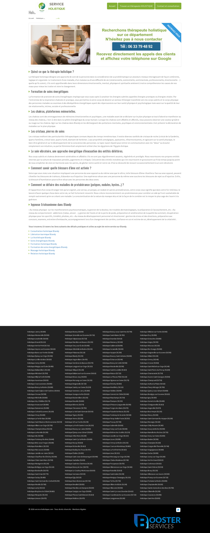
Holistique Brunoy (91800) (74, 332)
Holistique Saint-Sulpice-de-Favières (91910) (43, 391)
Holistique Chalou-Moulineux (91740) (116, 460)
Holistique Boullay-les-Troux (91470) (78, 450)
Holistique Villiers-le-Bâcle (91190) (115, 484)
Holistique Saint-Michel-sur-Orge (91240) (154, 366)
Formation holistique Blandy (44, 244)
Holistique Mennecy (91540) (113, 342)
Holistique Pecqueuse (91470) (113, 463)
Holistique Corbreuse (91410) (150, 463)
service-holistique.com (44, 509)
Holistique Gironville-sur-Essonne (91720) (80, 335)
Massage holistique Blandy (43, 250)
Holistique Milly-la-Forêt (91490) (38, 377)
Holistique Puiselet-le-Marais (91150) (116, 411)
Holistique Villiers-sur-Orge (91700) (39, 425)
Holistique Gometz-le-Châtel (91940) (116, 394)
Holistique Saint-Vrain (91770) (37, 474)
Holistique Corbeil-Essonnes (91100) (40, 411)
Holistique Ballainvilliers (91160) (38, 370)
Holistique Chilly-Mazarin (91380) (151, 425)
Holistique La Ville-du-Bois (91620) (39, 359)
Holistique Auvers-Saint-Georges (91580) (155, 377)
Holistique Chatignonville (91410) (152, 404)
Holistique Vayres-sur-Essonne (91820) (41, 349)
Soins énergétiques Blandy (43, 240)
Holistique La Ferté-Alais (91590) (39, 418)
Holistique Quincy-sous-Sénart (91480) (154, 391)
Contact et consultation (168, 6)
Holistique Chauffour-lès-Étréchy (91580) (42, 456)
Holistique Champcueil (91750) (151, 380)
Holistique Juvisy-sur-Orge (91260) (152, 456)
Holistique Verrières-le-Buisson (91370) (79, 363)
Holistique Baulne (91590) (149, 439)
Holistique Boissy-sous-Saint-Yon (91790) (117, 332)
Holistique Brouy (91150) (149, 470)
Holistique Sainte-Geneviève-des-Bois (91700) (157, 488)
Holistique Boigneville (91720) (75, 384)
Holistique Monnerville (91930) (38, 335)
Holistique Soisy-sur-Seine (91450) (152, 436)
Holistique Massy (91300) (149, 415)
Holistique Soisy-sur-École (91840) (115, 429)
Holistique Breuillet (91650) (74, 484)
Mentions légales (79, 509)
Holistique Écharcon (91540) (113, 359)
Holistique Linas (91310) (111, 453)
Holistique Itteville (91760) (36, 484)
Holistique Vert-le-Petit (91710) (38, 345)
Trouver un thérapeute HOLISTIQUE (136, 6)
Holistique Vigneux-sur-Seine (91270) (116, 380)
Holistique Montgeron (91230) (38, 463)
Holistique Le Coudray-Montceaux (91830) (80, 470)
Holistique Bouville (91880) (74, 401)
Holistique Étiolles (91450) (74, 453)
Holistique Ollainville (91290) (150, 491)
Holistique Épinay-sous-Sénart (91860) (79, 432)
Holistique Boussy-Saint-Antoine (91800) (117, 356)
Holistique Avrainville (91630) (113, 349)
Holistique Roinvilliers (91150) (38, 446)
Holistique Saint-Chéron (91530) (151, 467)
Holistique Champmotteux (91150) (39, 429)
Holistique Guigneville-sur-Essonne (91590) (155, 352)
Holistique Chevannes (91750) (76, 408)
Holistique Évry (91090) (148, 335)
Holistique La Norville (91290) (37, 432)
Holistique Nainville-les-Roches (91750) (154, 432)
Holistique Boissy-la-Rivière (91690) (40, 387)
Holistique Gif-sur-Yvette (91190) (77, 422)
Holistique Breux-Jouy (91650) (76, 377)
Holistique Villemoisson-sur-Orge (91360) (117, 467)
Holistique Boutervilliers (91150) (76, 397)
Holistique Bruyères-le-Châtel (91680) (41, 491)
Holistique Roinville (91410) (112, 470)
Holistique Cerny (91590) (36, 363)
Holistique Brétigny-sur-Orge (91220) (40, 467)
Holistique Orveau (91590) (36, 394)
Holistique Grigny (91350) (149, 342)
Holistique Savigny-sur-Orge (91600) (78, 491)
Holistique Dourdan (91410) (112, 338)
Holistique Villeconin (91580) (113, 488)
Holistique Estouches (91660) (150, 338)
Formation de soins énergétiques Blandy (49, 247)
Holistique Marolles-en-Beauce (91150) (79, 342)
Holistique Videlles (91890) (112, 391)
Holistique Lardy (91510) (36, 488)
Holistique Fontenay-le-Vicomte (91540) (117, 415)
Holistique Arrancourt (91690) (38, 404)
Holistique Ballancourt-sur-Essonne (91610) (80, 373)
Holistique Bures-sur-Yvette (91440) (40, 352)
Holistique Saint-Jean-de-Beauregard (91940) (81, 456)
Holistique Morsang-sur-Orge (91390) (116, 456)
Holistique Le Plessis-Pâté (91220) (115, 377)
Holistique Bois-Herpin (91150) (151, 411)
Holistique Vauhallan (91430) (75, 460)
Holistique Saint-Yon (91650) (150, 498)
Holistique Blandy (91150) (74, 356)
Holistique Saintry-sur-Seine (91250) (78, 387)
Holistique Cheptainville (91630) (151, 484)
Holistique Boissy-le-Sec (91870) (76, 467)
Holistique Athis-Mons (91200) (76, 436)
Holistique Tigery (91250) (74, 415)
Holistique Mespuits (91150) (37, 495)
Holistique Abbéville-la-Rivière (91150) (79, 349)
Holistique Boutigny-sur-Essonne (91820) (155, 394)
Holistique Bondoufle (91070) (37, 470)
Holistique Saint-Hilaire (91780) (114, 335)
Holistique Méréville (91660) (37, 397)
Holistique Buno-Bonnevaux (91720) (78, 481)
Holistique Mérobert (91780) (37, 373)
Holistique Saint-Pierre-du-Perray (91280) (155, 370)
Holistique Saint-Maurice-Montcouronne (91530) (44, 422)
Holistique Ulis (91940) (35, 436)
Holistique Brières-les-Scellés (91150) (116, 432)
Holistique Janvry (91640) (36, 332)
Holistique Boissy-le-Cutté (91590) (115, 363)
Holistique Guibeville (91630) (113, 425)
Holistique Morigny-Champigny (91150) (117, 477)
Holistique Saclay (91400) (36, 477)
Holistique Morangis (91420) (150, 422)
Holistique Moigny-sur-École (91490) (40, 366)
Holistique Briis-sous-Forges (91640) (40, 443)
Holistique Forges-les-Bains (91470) (115, 408)
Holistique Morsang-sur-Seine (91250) (78, 380)
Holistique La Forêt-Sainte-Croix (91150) (79, 425)
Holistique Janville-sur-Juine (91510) (40, 453)
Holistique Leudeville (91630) (37, 338)
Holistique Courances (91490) (150, 495)
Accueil (112, 6)
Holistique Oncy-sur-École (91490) (77, 345)
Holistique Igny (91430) (148, 397)
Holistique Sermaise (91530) (75, 474)
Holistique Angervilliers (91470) (76, 359)
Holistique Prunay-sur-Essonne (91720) (154, 477)
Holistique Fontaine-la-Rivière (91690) (153, 481)
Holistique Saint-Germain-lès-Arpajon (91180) (156, 418)
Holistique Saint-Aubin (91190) (113, 474)
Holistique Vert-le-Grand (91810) (151, 460)
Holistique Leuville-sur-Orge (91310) (116, 436)
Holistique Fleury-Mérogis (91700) (152, 387)
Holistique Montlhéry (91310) (113, 387)
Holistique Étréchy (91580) (112, 384)
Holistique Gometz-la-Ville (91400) (152, 401)
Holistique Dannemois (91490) (38, 408)
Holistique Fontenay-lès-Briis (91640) (40, 439)
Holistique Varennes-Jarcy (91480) (77, 391)
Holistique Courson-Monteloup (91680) (117, 446)
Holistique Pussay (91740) (112, 422)
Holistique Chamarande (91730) (151, 373)
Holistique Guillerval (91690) (113, 345)
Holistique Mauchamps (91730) (114, 397)
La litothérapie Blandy (41, 237)
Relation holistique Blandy (43, 253)
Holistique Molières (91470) (75, 498)
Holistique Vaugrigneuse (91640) (152, 450)
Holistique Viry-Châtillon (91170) (38, 401)
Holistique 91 (40, 18)
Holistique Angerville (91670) (150, 408)
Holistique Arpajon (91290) (112, 352)
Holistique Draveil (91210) (36, 342)
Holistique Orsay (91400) (36, 415)
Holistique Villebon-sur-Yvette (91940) (153, 332)
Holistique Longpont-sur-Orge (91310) (79, 366)
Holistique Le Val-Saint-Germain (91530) (79, 411)
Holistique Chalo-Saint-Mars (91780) (40, 460)
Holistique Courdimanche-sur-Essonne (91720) (119, 495)
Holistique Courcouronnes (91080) (39, 384)
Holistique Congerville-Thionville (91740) (154, 446)
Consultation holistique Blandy (45, 231)
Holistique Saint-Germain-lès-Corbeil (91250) (43, 481)
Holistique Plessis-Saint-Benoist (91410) (79, 495)
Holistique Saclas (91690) (149, 453)
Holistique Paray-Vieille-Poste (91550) (116, 418)
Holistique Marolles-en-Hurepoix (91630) (79, 488)
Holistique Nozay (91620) (74, 443)
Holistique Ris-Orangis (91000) (151, 349)
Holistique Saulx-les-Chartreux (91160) (78, 463)
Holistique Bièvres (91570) (74, 404)
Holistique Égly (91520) (73, 477)
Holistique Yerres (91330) (74, 418)
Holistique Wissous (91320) (150, 345)
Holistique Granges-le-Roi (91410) (77, 394)
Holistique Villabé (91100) (149, 356)
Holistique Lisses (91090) (112, 439)
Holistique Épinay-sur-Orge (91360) (40, 356)
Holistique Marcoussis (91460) (38, 450)
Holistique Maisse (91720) (112, 373)
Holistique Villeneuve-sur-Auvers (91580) (154, 474)
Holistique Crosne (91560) (149, 363)
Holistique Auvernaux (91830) (37, 380)
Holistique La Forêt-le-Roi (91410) (115, 450)
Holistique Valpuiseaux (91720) (76, 338)
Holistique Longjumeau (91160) (114, 498)
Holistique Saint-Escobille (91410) (115, 370)
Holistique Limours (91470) (36, 498)
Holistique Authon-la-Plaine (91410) (152, 384)
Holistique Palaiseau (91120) (75, 352)
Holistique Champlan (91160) (150, 443)
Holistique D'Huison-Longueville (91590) (117, 404)
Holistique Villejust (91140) (74, 370)
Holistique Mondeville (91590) (113, 366)
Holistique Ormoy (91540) (149, 359)
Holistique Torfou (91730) (112, 481)
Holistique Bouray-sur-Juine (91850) (78, 429)
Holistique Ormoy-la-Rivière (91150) (115, 443)
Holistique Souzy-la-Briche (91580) (152, 429)
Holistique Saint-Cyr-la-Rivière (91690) (78, 439)
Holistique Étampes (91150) (113, 401)
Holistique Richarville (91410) (75, 446)
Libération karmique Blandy (43, 234)
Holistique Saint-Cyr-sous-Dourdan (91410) (118, 491)
